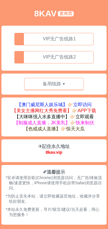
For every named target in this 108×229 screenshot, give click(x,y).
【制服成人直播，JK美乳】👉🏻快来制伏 (54, 122)
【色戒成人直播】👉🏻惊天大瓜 (54, 128)
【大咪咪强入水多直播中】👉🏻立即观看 (54, 116)
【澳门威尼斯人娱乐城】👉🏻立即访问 (54, 104)
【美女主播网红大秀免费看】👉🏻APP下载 (54, 110)
